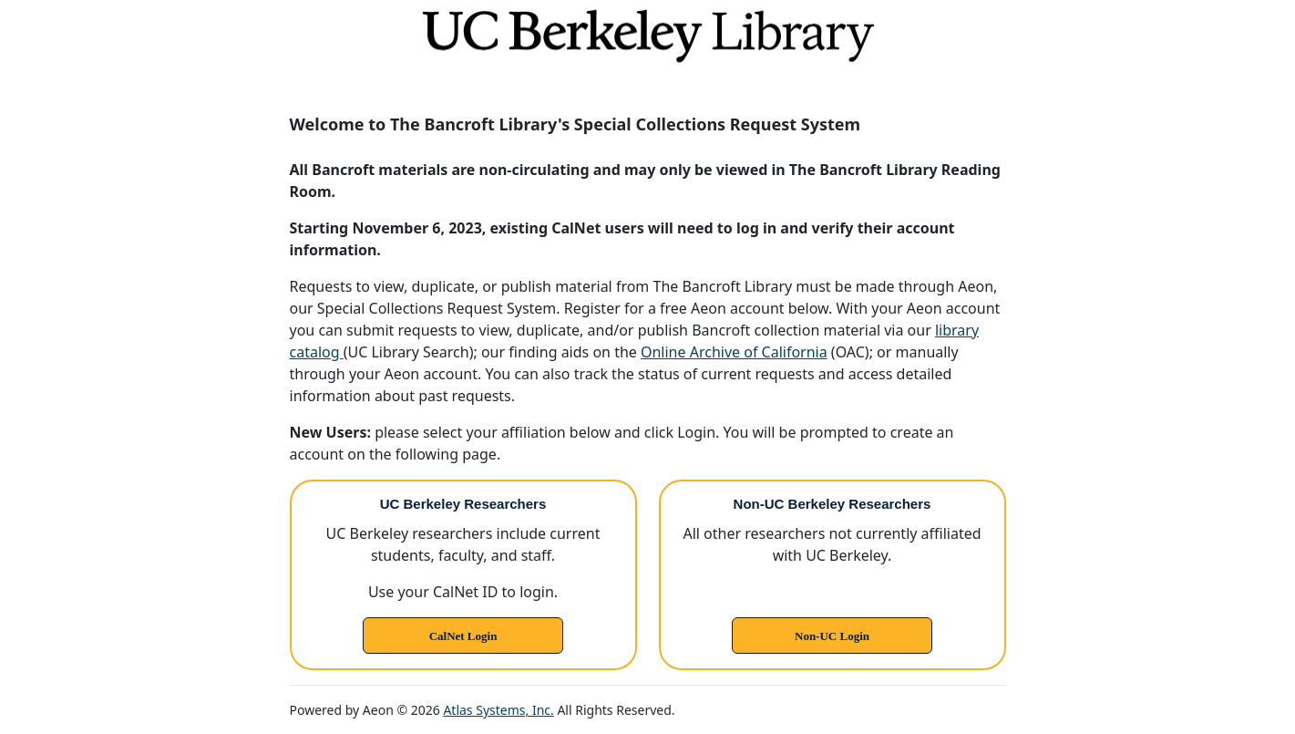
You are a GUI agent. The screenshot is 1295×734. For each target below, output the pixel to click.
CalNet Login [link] (463, 636)
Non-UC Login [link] (832, 636)
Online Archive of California (734, 352)
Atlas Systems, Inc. (498, 709)
